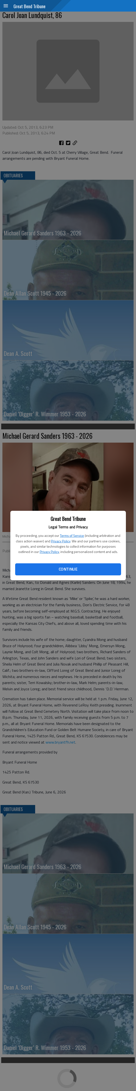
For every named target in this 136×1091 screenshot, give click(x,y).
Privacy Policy (60, 541)
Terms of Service (72, 535)
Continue (68, 569)
